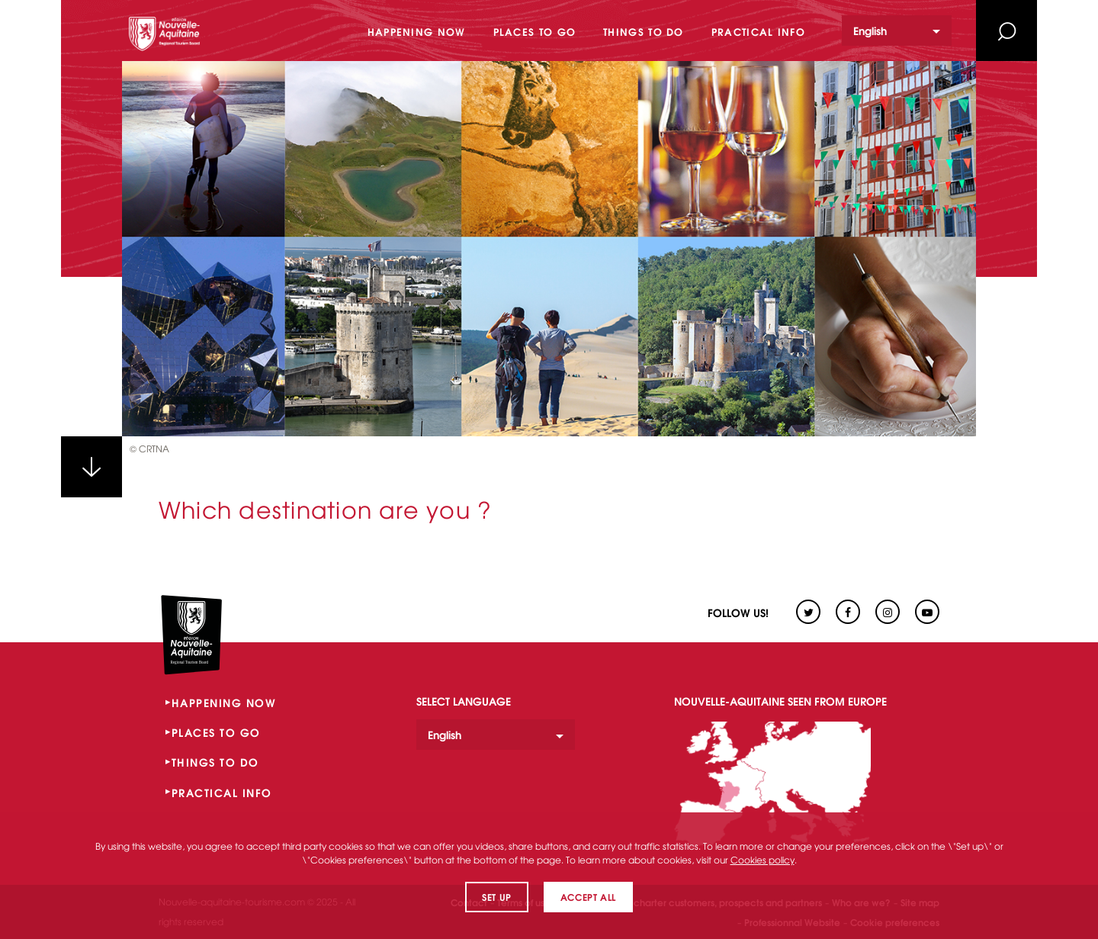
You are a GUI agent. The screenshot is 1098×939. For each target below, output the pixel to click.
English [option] (870, 30)
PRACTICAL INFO (222, 792)
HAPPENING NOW (224, 702)
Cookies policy (762, 860)
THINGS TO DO (215, 762)
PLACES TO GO (216, 732)
